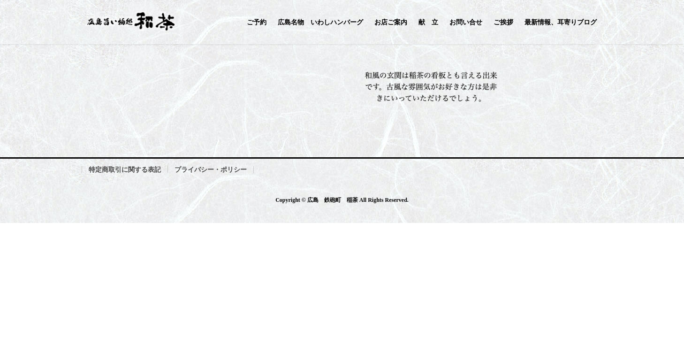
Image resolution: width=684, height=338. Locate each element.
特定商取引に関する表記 (125, 169)
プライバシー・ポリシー (211, 169)
